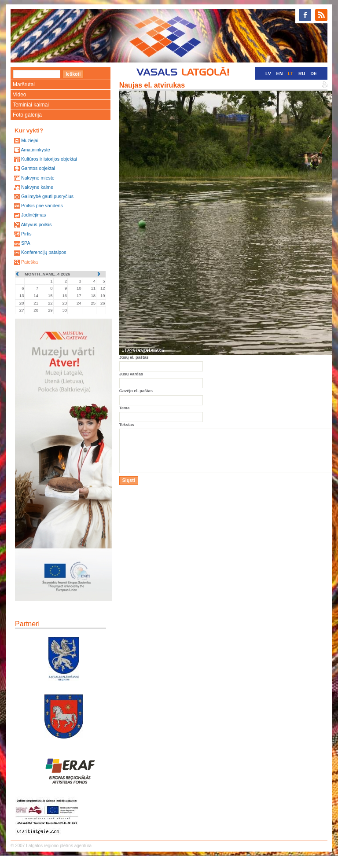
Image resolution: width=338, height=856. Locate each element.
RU (301, 73)
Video (19, 95)
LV (268, 73)
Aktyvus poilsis (36, 224)
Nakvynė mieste (38, 177)
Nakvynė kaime (37, 187)
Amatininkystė (35, 149)
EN (279, 73)
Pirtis (26, 233)
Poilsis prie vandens (42, 205)
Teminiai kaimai (31, 105)
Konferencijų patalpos (43, 252)
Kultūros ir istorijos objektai (49, 159)
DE (313, 73)
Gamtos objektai (38, 168)
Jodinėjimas (33, 214)
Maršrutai (24, 84)
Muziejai (29, 140)
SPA (25, 243)
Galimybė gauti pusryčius (47, 196)
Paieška (29, 262)
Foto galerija (27, 115)
